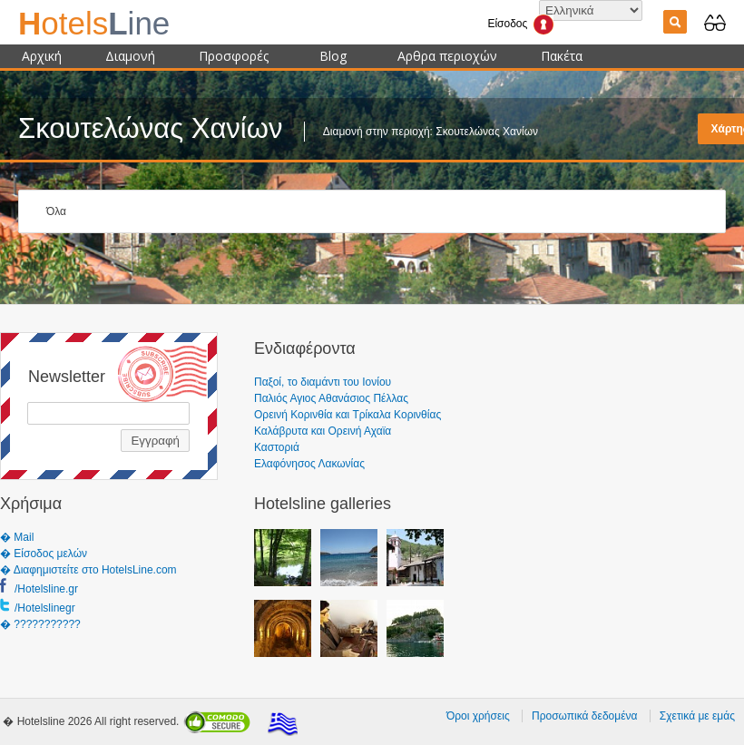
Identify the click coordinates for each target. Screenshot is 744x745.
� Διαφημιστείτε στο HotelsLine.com (88, 570)
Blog (333, 55)
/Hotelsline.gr (46, 589)
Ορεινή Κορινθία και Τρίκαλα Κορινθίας (347, 414)
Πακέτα (561, 55)
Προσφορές (234, 55)
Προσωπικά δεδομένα (584, 716)
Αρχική (42, 55)
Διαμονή (130, 55)
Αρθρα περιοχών (447, 55)
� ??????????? (40, 624)
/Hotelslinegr (45, 608)
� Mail (17, 537)
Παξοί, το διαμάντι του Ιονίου (322, 382)
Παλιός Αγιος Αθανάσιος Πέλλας (331, 398)
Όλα (56, 211)
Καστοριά (276, 447)
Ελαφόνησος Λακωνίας (309, 463)
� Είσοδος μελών (43, 553)
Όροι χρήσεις (478, 716)
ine (94, 23)
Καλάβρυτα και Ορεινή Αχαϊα (322, 431)
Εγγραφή (155, 440)
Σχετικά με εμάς (697, 716)
